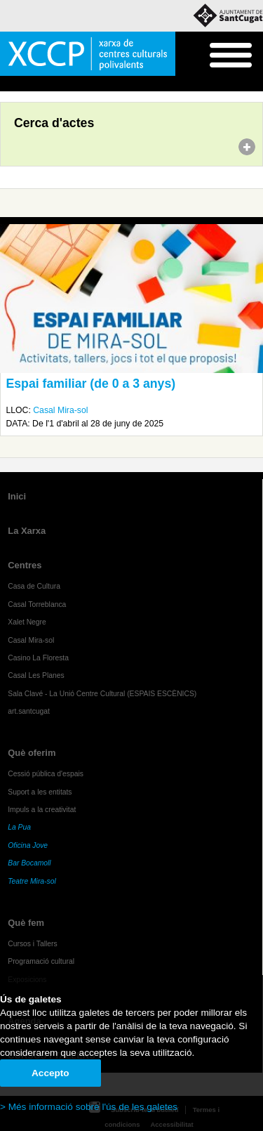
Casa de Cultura (34, 586)
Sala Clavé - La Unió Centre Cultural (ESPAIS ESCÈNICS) (102, 694)
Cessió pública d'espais (45, 774)
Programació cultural (41, 961)
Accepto (50, 1073)
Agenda (37, 84)
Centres (24, 565)
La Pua (19, 827)
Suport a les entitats (40, 792)
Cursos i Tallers (32, 944)
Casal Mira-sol (60, 410)
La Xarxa (27, 530)
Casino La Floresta (38, 658)
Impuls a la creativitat (42, 809)
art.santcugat (29, 711)
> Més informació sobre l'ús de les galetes (88, 1106)
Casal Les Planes (36, 675)
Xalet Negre (27, 622)
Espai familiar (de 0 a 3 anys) (91, 384)
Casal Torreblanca (37, 604)
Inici (7, 84)
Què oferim (31, 752)
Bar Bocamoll (29, 863)
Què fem (26, 922)
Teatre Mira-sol (32, 881)
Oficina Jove (28, 845)
